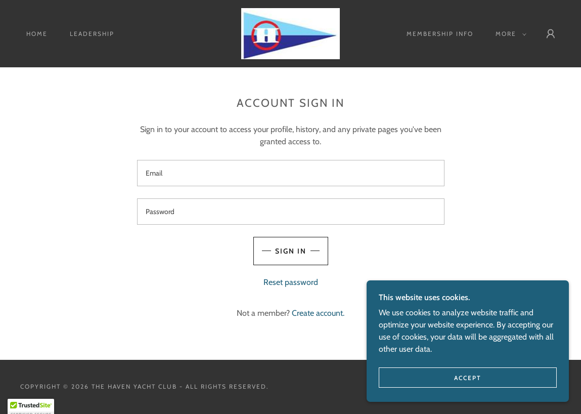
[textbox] (290, 173)
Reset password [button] (290, 282)
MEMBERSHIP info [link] (440, 33)
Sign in (290, 251)
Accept (467, 378)
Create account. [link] (318, 313)
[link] (290, 32)
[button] (508, 34)
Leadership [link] (92, 33)
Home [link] (37, 33)
